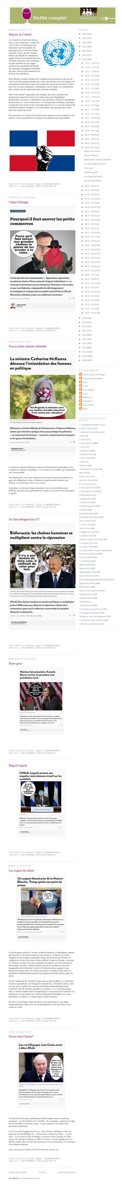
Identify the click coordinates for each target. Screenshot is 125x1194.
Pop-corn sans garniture (89, 590)
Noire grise (15, 663)
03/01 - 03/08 (91, 279)
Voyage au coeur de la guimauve (93, 616)
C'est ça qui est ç (86, 484)
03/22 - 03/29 (91, 266)
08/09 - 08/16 (91, 147)
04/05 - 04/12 (91, 258)
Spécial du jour (85, 605)
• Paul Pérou (84, 454)
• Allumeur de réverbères (89, 432)
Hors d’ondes (85, 521)
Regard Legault (18, 765)
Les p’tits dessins (86, 557)
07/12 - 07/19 (91, 198)
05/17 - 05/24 (91, 232)
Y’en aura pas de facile (89, 624)
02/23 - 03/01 (91, 283)
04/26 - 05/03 (91, 245)
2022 (84, 51)
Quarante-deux (85, 594)
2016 (84, 330)
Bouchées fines (85, 480)
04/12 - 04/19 (91, 253)
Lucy (85, 393)
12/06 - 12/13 (91, 75)
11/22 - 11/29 (90, 84)
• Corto (82, 439)
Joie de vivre (84, 528)
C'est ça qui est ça (46, 186)
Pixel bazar (84, 587)
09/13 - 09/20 (91, 126)
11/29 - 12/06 (91, 80)
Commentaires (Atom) (30, 1178)
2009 (84, 360)
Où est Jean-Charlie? (21, 1036)
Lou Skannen (88, 389)
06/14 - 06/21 (91, 215)
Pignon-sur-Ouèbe (87, 583)
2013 (84, 343)
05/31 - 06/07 (91, 224)
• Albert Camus (85, 428)
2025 (84, 38)
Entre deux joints (86, 513)
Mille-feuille (84, 564)
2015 (84, 335)
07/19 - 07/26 (91, 194)
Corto (85, 386)
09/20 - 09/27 (91, 122)
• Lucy (82, 447)
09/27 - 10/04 (91, 118)
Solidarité (83, 601)
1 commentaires (51, 1159)
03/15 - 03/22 (91, 270)
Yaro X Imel (88, 405)
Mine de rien (84, 568)
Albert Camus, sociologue (94, 374)
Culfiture (83, 510)
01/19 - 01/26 (91, 304)
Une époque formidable (89, 613)
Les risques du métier (21, 870)
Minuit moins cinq (87, 572)
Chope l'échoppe (18, 202)
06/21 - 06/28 (91, 211)
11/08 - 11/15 (90, 92)
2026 (84, 34)
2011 (84, 352)
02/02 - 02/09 (91, 296)
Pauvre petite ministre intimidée (28, 346)
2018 (84, 322)
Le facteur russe (86, 535)
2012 (84, 347)
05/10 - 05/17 (91, 236)
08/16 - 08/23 (91, 143)
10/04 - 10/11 (91, 113)
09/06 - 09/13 (91, 130)
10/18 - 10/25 (91, 105)
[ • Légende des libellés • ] (90, 425)
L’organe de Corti (86, 532)
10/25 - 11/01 (91, 101)
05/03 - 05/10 (91, 241)
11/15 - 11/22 (90, 88)
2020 (84, 59)
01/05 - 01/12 (91, 313)
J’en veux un (84, 524)
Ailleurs (82, 465)
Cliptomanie (84, 498)
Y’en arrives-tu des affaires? (91, 620)
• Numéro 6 (84, 450)
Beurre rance (84, 476)
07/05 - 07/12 (91, 203)
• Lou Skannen (27, 186)
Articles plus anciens (67, 1172)
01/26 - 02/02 (91, 300)
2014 (84, 339)
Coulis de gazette (46, 331)
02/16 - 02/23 (91, 287)
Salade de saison (86, 598)
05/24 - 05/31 (91, 228)
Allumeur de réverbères (93, 378)
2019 (84, 318)
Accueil (42, 1172)
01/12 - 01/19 (91, 308)
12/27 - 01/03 (91, 63)
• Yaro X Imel (85, 458)
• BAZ (82, 436)
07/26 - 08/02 (91, 190)
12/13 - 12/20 (91, 71)
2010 (84, 356)
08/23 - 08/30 (91, 139)
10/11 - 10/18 (91, 109)
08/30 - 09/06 (91, 135)
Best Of (82, 472)
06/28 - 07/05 (91, 207)
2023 (84, 46)
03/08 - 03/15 (91, 275)
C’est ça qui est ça (87, 491)
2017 (84, 326)
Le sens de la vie (86, 543)
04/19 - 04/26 (91, 249)
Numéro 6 (87, 397)
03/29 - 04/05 (91, 262)
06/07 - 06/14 (91, 220)
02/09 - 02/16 (91, 291)
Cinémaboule (84, 495)
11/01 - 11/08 (90, 97)
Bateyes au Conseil (20, 34)
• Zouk (82, 461)
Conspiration (84, 502)
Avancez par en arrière (88, 469)
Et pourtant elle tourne (88, 517)
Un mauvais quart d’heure (90, 609)
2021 (84, 55)
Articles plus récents (17, 1172)
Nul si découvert (86, 575)
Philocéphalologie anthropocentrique (95, 579)
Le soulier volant (86, 546)
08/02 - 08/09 (91, 186)
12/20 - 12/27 (91, 67)
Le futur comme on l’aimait (91, 539)
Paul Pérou (87, 401)
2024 (84, 42)
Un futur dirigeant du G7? (24, 519)
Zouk (85, 408)
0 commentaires (51, 184)
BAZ (85, 382)
